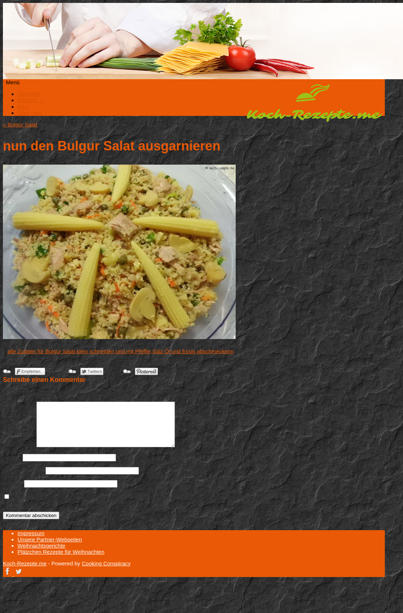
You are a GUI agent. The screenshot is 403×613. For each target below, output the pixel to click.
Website (13, 483)
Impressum (30, 533)
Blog (22, 107)
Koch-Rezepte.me (314, 103)
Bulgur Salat (20, 124)
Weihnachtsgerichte (41, 546)
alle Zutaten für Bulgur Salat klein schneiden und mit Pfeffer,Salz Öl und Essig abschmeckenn (121, 351)
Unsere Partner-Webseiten (49, 539)
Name (12, 457)
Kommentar (19, 445)
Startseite (28, 94)
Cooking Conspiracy (106, 563)
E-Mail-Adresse (23, 470)
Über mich (29, 113)
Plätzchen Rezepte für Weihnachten (60, 552)
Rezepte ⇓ (30, 100)
